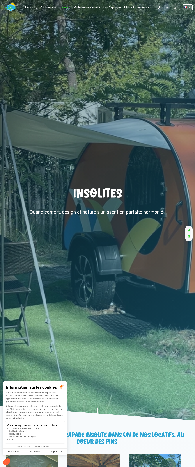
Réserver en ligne (175, 7)
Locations (65, 7)
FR (188, 7)
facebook (188, 230)
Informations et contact (136, 7)
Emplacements (48, 7)
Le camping (31, 7)
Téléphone (159, 7)
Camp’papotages (112, 7)
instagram (188, 236)
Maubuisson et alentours (87, 7)
